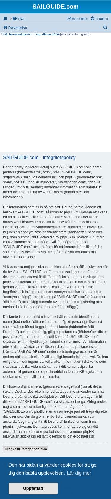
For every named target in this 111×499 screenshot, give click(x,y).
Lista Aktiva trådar (47, 34)
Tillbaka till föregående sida (25, 449)
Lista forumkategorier (16, 34)
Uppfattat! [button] (33, 488)
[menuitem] (18, 18)
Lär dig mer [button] (79, 473)
